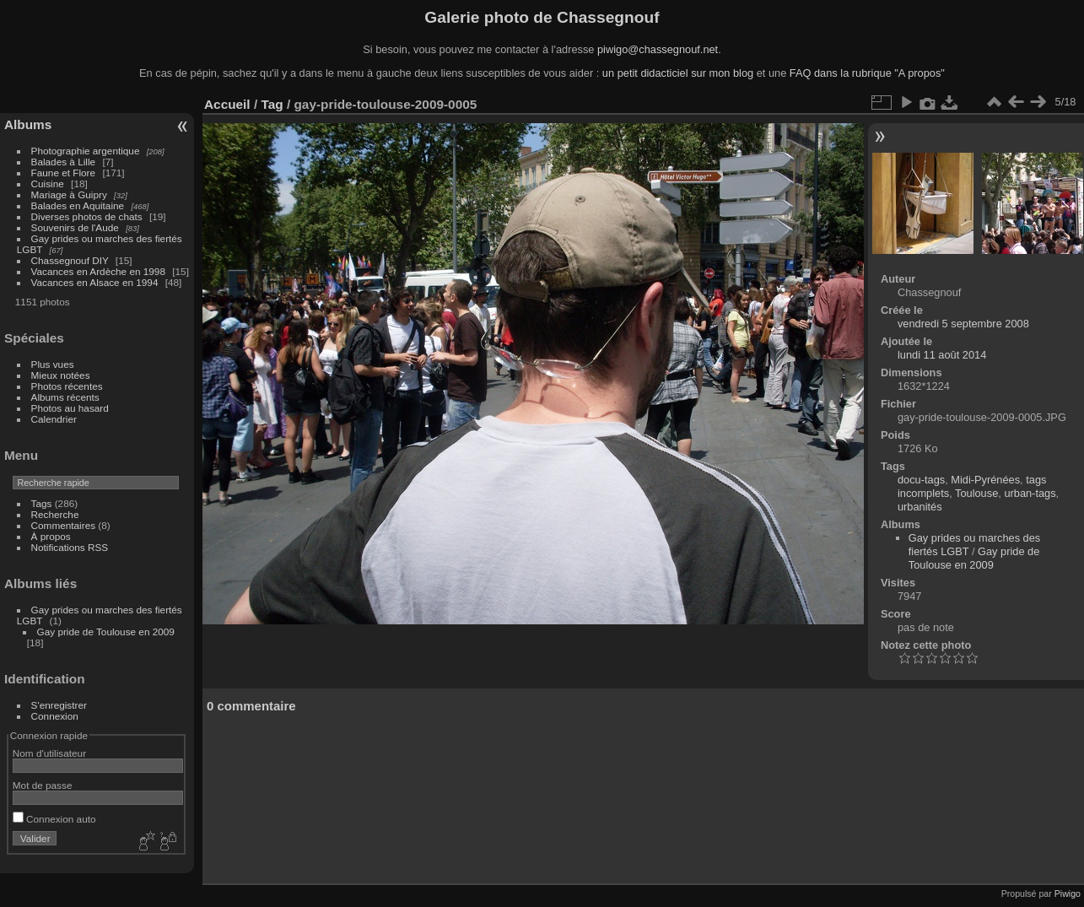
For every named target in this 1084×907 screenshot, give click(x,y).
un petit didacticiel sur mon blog (677, 73)
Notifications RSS (70, 547)
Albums (27, 124)
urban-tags (1029, 493)
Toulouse (976, 493)
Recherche (55, 514)
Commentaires (63, 525)
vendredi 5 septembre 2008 (963, 323)
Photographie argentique (85, 150)
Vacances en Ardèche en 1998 (98, 271)
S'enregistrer (59, 704)
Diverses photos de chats (87, 216)
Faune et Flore (63, 172)
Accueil (227, 104)
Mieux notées (60, 375)
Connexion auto (54, 818)
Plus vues (52, 364)
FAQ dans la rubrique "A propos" (867, 73)
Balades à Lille (63, 161)
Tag (272, 104)
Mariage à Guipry (69, 194)
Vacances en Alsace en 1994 (95, 282)
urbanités (920, 506)
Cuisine (47, 183)
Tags (41, 503)
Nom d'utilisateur (49, 753)
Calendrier (54, 418)
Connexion (54, 715)
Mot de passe (43, 785)
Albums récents (65, 396)
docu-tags (921, 479)
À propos (51, 536)
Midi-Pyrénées (985, 479)
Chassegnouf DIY (70, 260)
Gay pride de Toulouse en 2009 (106, 631)
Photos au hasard (70, 407)
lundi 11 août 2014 (942, 354)
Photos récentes (67, 386)
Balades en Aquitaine (78, 205)
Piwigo (1067, 893)
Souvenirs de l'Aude (75, 227)
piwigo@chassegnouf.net (657, 49)
